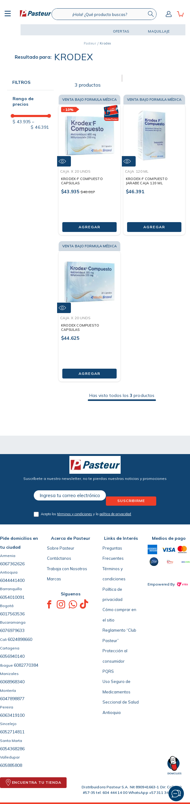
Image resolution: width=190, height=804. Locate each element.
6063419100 (12, 715)
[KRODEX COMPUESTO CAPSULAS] (89, 310)
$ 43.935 (22, 121)
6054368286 (12, 748)
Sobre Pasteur (60, 548)
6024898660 (20, 639)
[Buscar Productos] (151, 14)
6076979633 (12, 630)
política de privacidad (115, 514)
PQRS (108, 671)
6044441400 (12, 580)
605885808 (11, 765)
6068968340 (12, 681)
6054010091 (12, 597)
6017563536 (12, 614)
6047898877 (12, 698)
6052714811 (12, 732)
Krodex (105, 43)
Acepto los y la (86, 514)
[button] (8, 30)
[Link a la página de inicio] (90, 43)
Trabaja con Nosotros (67, 568)
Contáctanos (59, 558)
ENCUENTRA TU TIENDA (36, 782)
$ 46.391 (40, 124)
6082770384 (26, 665)
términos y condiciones (74, 514)
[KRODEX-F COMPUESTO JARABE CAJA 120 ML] (154, 163)
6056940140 (12, 656)
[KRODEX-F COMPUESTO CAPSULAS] (89, 163)
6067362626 (12, 564)
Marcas (54, 578)
